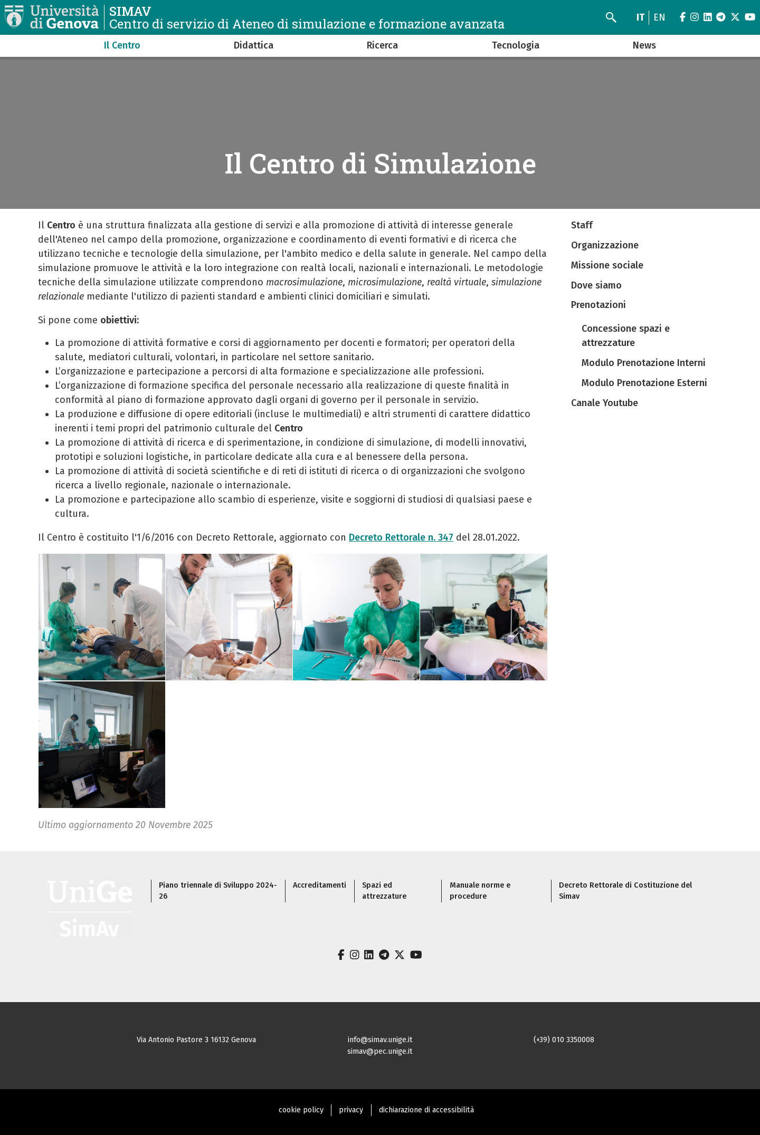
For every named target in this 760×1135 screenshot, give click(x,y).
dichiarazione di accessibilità (426, 1109)
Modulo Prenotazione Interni (644, 363)
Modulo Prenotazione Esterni (644, 383)
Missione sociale (607, 265)
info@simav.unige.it (380, 1039)
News (644, 45)
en (659, 17)
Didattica (253, 45)
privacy (351, 1109)
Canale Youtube (604, 403)
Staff (582, 225)
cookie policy (301, 1109)
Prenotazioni (598, 305)
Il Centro (122, 45)
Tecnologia (515, 45)
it (640, 17)
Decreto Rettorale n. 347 (401, 537)
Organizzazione (605, 245)
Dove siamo (596, 285)
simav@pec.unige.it (380, 1051)
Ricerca (382, 45)
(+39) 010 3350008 (564, 1039)
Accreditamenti (319, 885)
